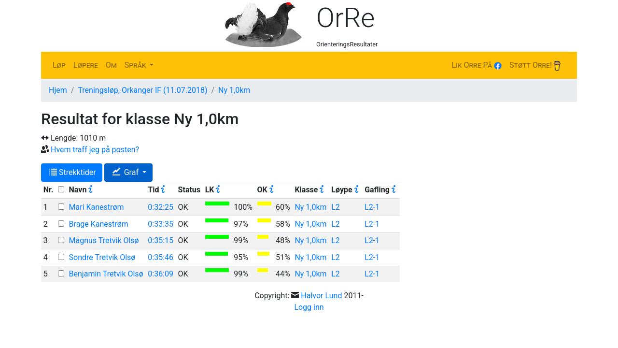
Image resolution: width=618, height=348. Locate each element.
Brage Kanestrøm (98, 224)
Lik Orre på (476, 65)
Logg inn (308, 307)
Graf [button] (126, 172)
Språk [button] (136, 65)
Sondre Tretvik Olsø (102, 257)
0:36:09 (160, 273)
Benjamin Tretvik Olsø (106, 273)
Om (111, 65)
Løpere (85, 65)
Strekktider (72, 172)
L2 (335, 207)
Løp (59, 65)
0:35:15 (160, 240)
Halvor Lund (321, 295)
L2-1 (372, 207)
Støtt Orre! (535, 65)
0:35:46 (160, 257)
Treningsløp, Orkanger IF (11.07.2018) (142, 90)
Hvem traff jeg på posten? (95, 149)
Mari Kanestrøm (96, 207)
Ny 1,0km (234, 90)
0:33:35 (160, 224)
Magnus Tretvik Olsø (104, 240)
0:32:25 (160, 207)
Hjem (58, 90)
